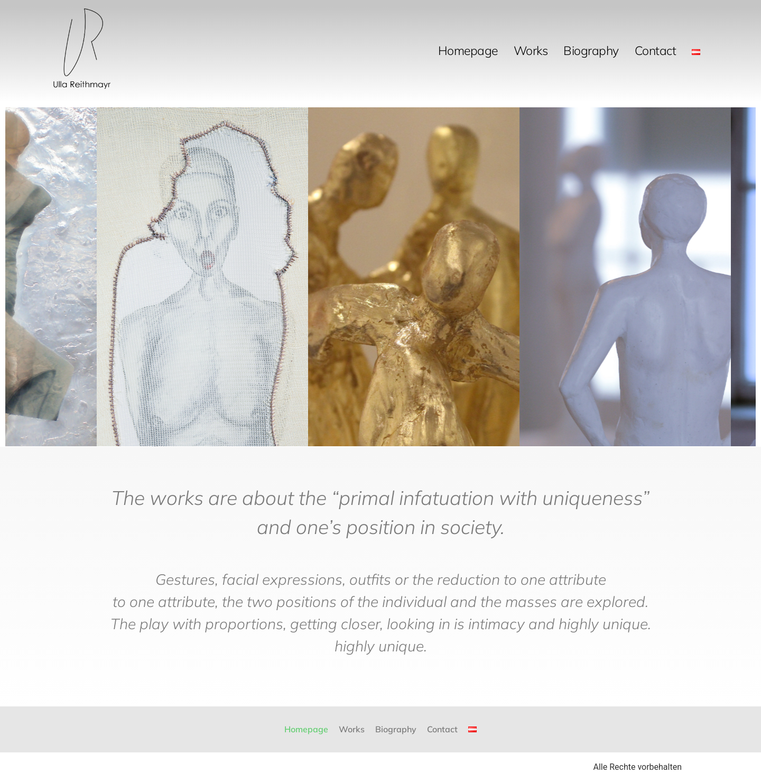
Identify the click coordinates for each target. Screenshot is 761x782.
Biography (591, 50)
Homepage (468, 50)
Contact (655, 50)
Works (531, 50)
